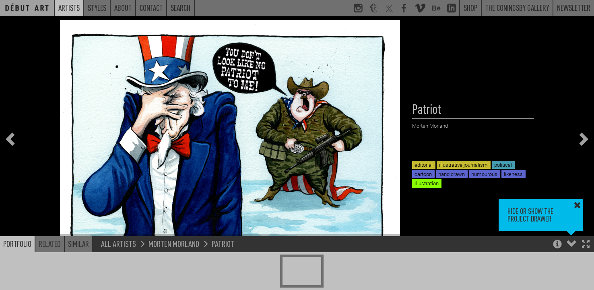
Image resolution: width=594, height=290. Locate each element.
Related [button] (50, 243)
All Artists (118, 243)
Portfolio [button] (17, 243)
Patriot (223, 243)
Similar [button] (78, 243)
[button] (586, 245)
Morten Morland (173, 243)
